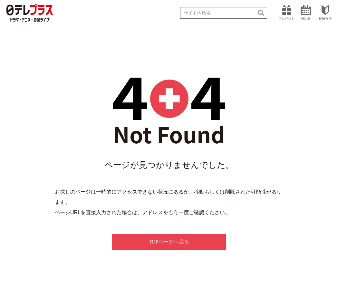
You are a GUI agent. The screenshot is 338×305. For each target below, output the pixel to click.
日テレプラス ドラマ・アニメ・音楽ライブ (29, 13)
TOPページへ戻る (169, 241)
